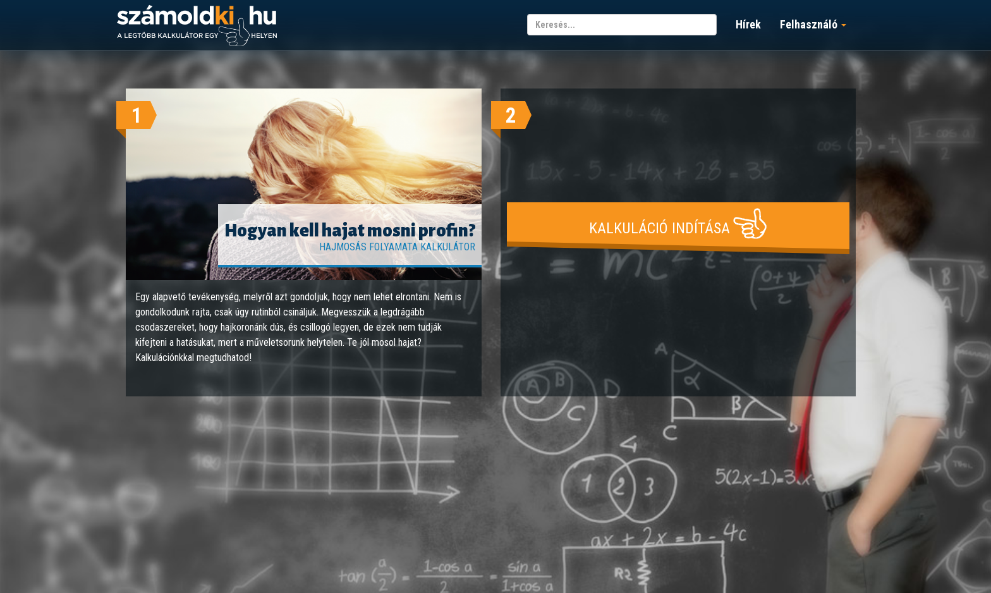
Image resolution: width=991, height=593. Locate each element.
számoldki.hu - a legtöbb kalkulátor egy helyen (196, 26)
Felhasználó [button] (813, 24)
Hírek (748, 24)
